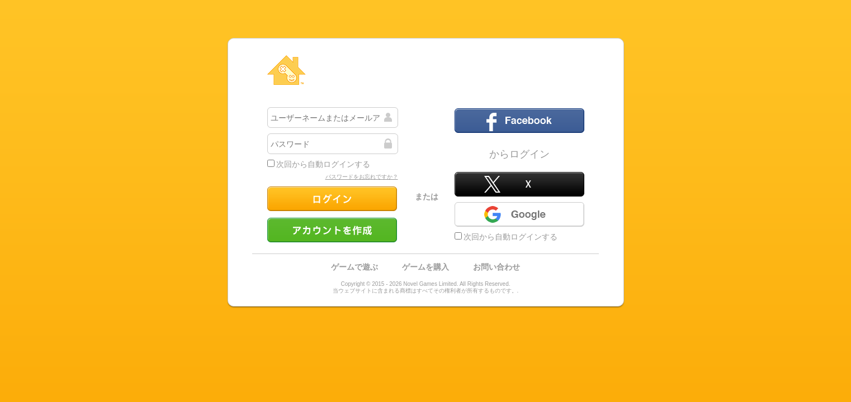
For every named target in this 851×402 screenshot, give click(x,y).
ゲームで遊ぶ (354, 266)
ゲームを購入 (425, 266)
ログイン (332, 198)
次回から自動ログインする (319, 164)
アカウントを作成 (332, 230)
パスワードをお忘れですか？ (361, 177)
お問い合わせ (496, 266)
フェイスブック (519, 120)
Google (519, 214)
